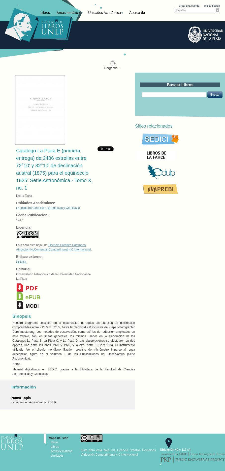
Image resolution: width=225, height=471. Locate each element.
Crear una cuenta (189, 5)
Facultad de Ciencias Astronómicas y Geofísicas (48, 208)
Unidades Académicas (105, 13)
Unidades (57, 455)
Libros (45, 13)
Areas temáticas (69, 13)
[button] (215, 94)
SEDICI (21, 262)
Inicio (54, 442)
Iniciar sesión (212, 5)
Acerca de (137, 13)
